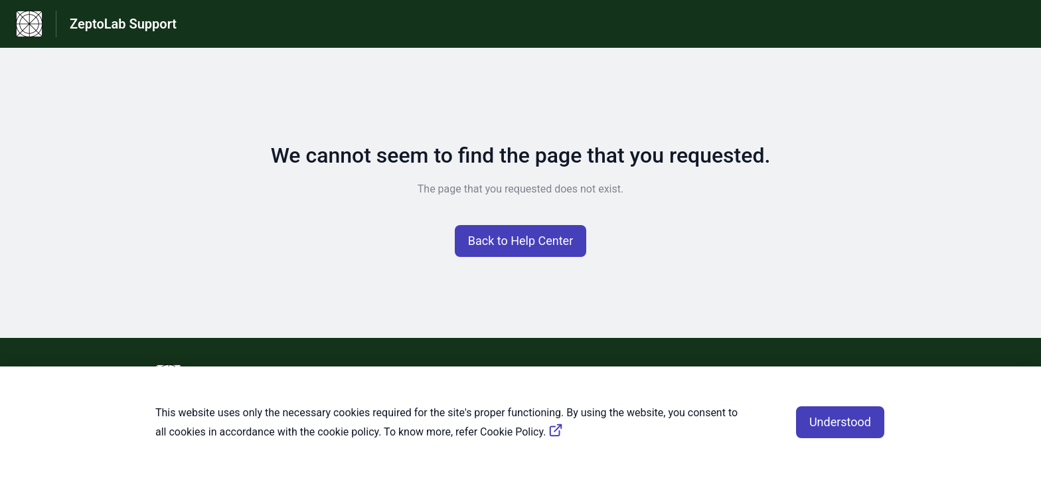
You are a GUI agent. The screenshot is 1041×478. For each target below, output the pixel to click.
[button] (520, 241)
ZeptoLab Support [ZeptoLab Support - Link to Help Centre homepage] (123, 24)
